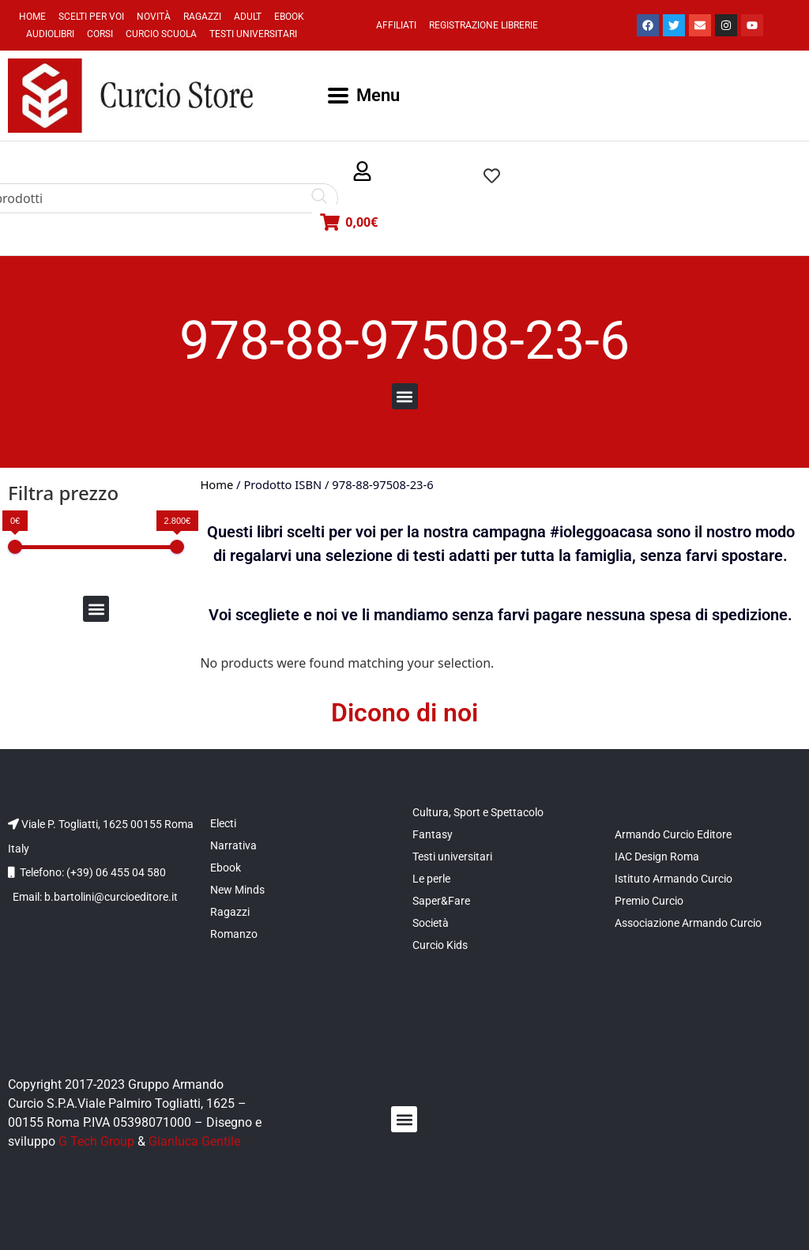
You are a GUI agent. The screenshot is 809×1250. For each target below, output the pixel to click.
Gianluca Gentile (194, 1141)
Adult (248, 16)
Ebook (289, 16)
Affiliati (396, 25)
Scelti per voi (91, 16)
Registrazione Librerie (483, 25)
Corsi (100, 34)
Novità (154, 16)
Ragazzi (202, 16)
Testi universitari (253, 34)
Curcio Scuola (161, 34)
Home (32, 16)
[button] (362, 172)
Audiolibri (50, 34)
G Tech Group (96, 1141)
